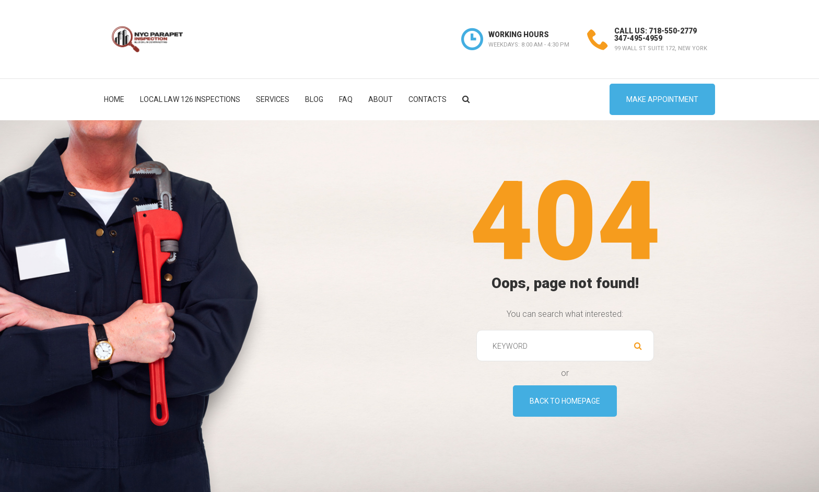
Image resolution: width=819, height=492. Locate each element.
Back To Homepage (565, 401)
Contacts (427, 99)
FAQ (346, 99)
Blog (314, 99)
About (380, 99)
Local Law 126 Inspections (190, 99)
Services (272, 99)
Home (114, 99)
